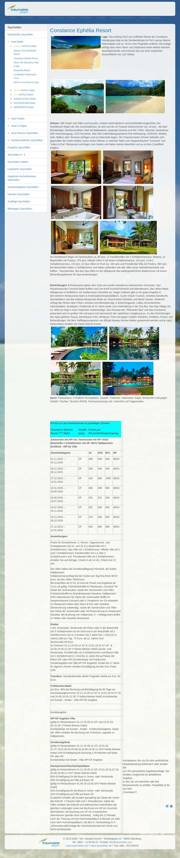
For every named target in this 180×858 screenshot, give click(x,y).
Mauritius (44, 17)
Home (13, 17)
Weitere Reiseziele (150, 17)
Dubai (72, 17)
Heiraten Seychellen (19, 194)
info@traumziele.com (120, 842)
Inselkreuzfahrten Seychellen (27, 140)
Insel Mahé (17, 41)
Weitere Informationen (123, 17)
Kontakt (101, 17)
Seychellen (28, 17)
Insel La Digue (19, 125)
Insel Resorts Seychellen (24, 133)
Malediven (86, 17)
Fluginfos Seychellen (19, 147)
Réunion (59, 17)
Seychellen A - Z (16, 154)
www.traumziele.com (77, 845)
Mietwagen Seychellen (20, 208)
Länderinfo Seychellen (20, 169)
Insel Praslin (17, 118)
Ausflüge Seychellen (19, 201)
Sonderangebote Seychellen (23, 187)
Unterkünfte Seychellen (20, 34)
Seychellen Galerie (18, 161)
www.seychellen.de (101, 845)
